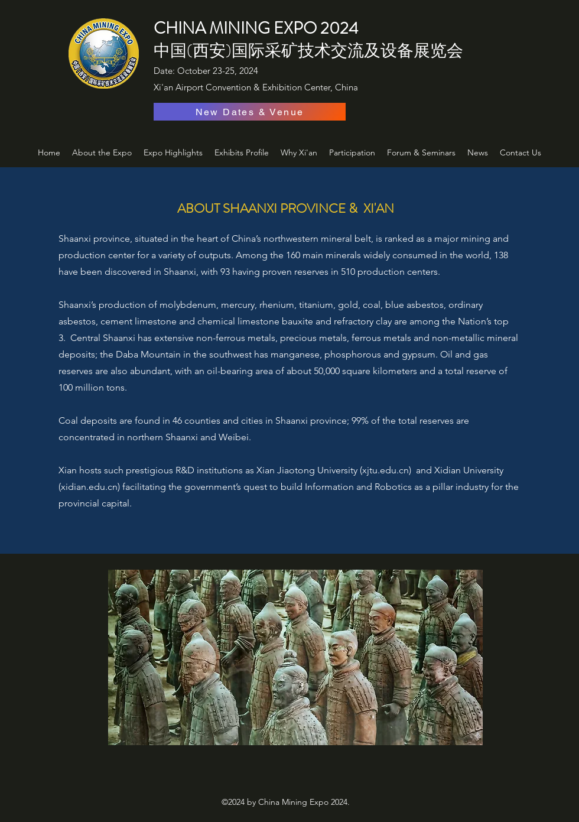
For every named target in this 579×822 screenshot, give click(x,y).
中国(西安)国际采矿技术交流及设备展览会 (308, 51)
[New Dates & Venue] (250, 112)
